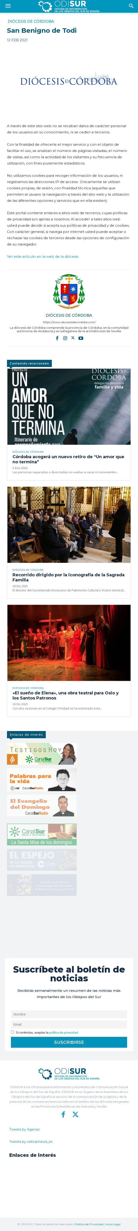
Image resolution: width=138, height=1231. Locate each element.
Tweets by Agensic (24, 1129)
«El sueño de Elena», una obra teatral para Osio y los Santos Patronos (66, 695)
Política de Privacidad (89, 1224)
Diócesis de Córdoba (31, 21)
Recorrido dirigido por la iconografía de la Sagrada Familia (69, 577)
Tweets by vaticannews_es (31, 1142)
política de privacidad (63, 1032)
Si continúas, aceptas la (44, 1032)
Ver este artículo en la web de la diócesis (42, 256)
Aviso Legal (113, 1224)
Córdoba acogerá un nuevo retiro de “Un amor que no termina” (68, 459)
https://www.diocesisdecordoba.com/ (69, 322)
